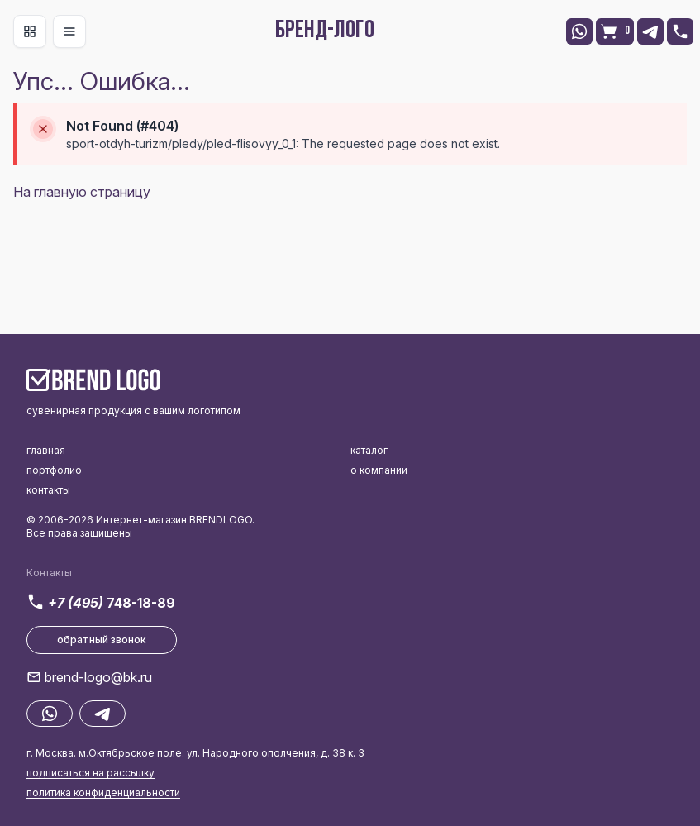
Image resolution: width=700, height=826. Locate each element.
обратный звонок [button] (101, 639)
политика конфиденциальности (103, 792)
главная (45, 450)
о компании (378, 470)
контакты (48, 490)
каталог (369, 450)
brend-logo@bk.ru (98, 677)
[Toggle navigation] (29, 31)
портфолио (54, 470)
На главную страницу (81, 192)
